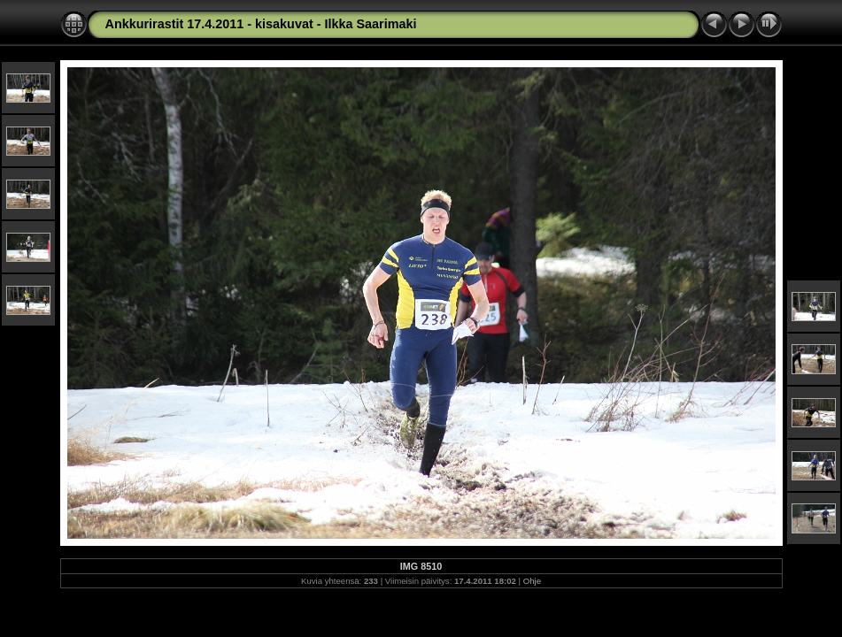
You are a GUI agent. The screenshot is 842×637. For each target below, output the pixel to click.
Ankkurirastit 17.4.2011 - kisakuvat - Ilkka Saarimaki (261, 24)
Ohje (532, 581)
